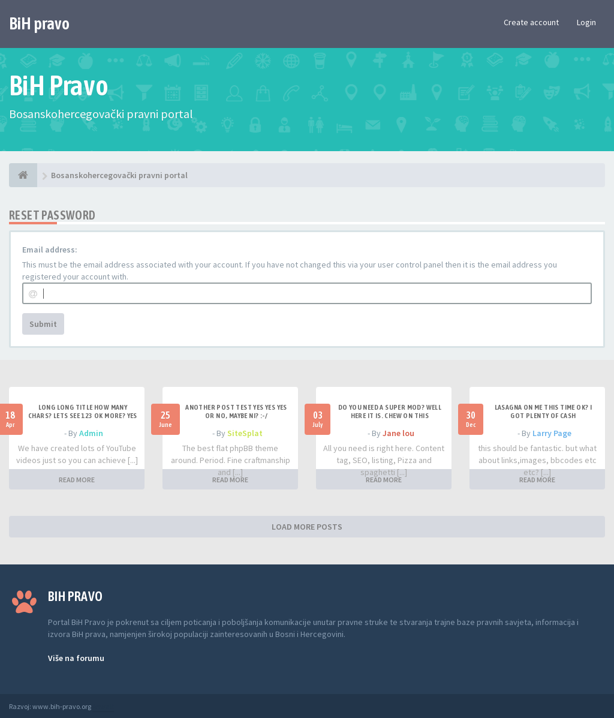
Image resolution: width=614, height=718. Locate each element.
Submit (43, 324)
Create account (531, 22)
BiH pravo (39, 23)
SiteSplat (245, 433)
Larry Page (551, 433)
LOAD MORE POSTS (307, 526)
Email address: (49, 249)
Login (586, 22)
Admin (91, 433)
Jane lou (398, 433)
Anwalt (103, 706)
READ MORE (77, 479)
